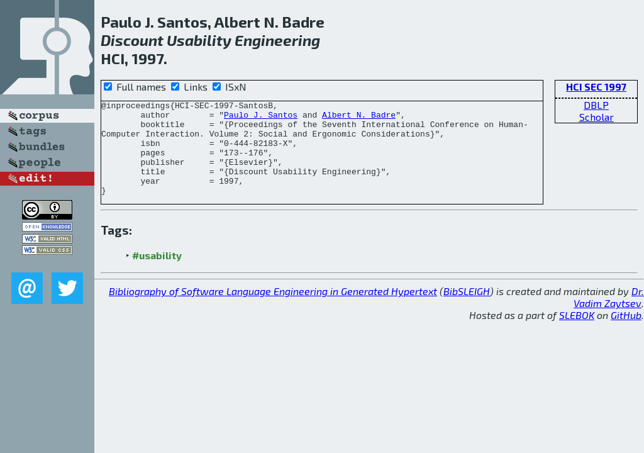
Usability (199, 40)
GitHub (626, 334)
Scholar (596, 117)
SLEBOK (576, 334)
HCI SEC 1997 (596, 86)
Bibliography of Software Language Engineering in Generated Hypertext (273, 310)
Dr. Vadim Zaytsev (609, 316)
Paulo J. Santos (260, 118)
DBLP (596, 105)
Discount (132, 40)
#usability (157, 274)
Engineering (277, 40)
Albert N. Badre (359, 118)
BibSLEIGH (466, 310)
